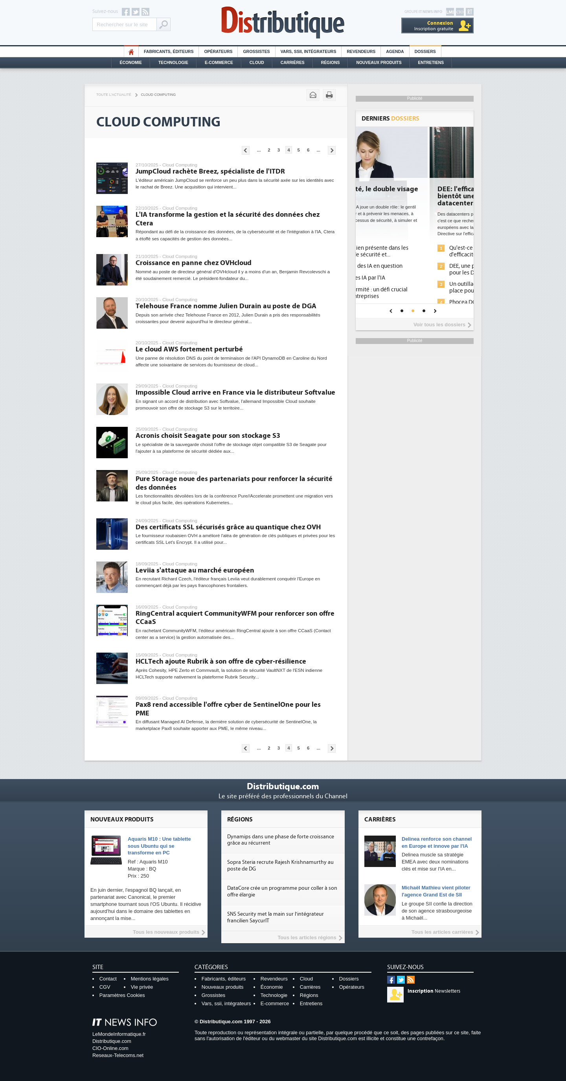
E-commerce (219, 62)
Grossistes (256, 51)
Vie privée (142, 987)
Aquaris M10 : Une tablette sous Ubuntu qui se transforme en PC (159, 846)
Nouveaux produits (223, 987)
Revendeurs (361, 51)
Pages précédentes (246, 150)
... (259, 150)
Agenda (395, 51)
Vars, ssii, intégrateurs (226, 1003)
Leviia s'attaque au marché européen (195, 570)
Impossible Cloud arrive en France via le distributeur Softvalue (235, 392)
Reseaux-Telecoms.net (117, 1055)
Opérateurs (218, 51)
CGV (104, 987)
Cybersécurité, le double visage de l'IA (414, 193)
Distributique (283, 22)
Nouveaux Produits (378, 62)
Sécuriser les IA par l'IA (403, 277)
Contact (108, 979)
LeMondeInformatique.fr (119, 1034)
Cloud (257, 62)
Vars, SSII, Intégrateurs (308, 51)
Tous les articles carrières (442, 932)
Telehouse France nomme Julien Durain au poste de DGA (226, 306)
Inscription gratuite (433, 25)
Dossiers (425, 51)
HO (131, 51)
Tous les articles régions (306, 937)
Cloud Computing (158, 95)
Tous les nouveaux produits (166, 932)
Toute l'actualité (113, 95)
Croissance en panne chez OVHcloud (194, 263)
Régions (330, 62)
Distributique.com (111, 1041)
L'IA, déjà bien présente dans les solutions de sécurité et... (414, 251)
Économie (131, 62)
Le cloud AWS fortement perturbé (189, 349)
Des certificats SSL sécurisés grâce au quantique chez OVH (228, 527)
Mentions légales (150, 979)
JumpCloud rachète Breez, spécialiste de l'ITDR (210, 171)
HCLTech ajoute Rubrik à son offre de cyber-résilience (221, 661)
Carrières (293, 62)
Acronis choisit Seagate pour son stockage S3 (208, 436)
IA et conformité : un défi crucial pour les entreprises (414, 293)
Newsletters (434, 991)
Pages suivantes (332, 150)
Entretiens (431, 62)
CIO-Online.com (110, 1048)
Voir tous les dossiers (439, 324)
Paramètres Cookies (122, 995)
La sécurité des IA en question (411, 266)
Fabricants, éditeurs (168, 51)
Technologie (173, 62)
